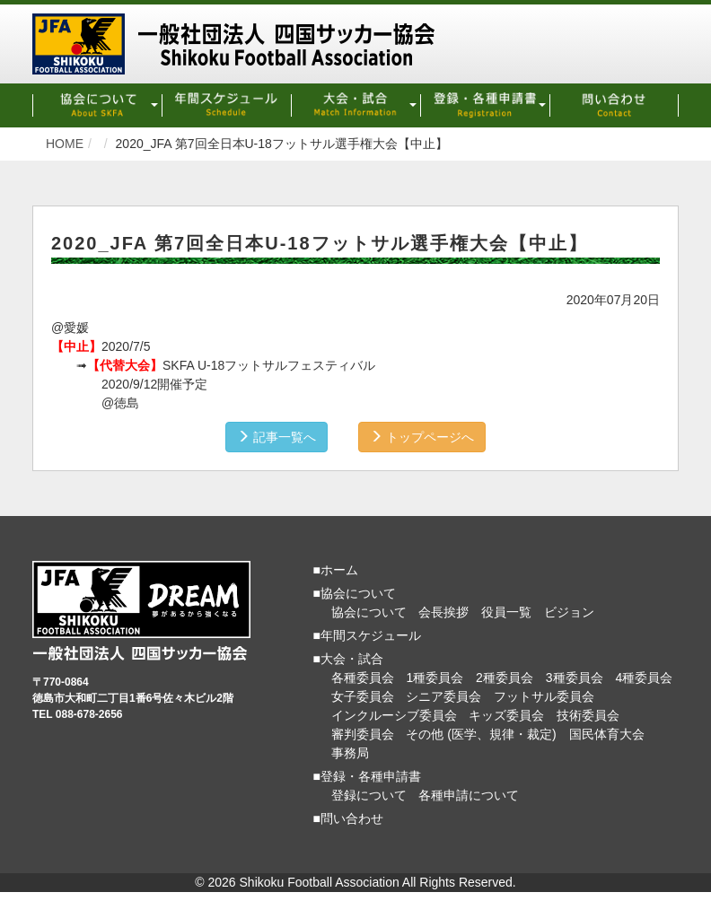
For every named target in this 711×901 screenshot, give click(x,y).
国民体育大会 (607, 734)
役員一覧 (506, 612)
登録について (369, 795)
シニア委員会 (443, 696)
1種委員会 (434, 677)
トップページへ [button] (422, 437)
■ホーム (335, 570)
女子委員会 (362, 696)
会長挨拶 (443, 612)
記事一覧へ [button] (276, 437)
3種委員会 (574, 677)
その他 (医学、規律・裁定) (481, 734)
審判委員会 (362, 734)
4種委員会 (643, 677)
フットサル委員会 (544, 696)
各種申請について (468, 795)
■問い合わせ (348, 818)
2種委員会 (504, 677)
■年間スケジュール (367, 635)
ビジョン (569, 612)
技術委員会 (588, 715)
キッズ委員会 (506, 715)
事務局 (350, 753)
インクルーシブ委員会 (394, 715)
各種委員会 (362, 677)
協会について (369, 612)
